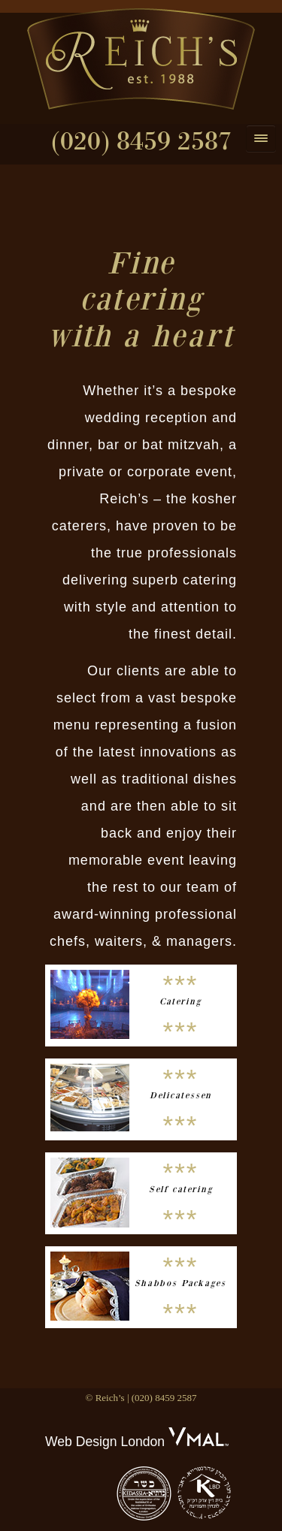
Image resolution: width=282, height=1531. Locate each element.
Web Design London (105, 1441)
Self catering (181, 1189)
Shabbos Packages (180, 1283)
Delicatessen (181, 1095)
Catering (180, 1001)
